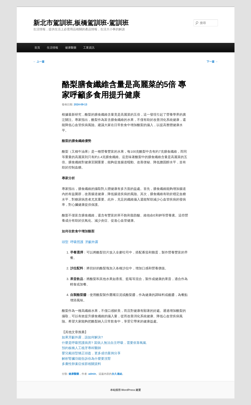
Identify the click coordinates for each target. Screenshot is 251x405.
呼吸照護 (76, 242)
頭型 (65, 242)
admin (92, 373)
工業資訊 (88, 47)
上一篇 (38, 61)
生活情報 (52, 47)
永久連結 (117, 373)
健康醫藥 (70, 47)
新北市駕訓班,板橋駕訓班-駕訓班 (81, 22)
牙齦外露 (91, 242)
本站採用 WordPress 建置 (125, 390)
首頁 (37, 47)
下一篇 (212, 61)
